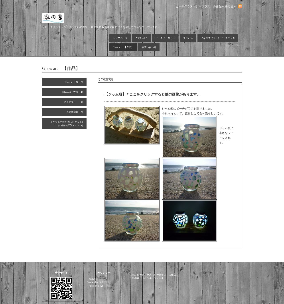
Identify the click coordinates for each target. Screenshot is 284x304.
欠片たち (188, 38)
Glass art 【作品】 (123, 47)
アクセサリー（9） (74, 102)
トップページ (120, 38)
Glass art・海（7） (74, 82)
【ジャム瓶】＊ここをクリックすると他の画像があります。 (152, 94)
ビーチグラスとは (165, 38)
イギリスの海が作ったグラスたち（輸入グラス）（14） (67, 124)
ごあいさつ (141, 38)
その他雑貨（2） (75, 112)
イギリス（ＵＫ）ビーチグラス (218, 38)
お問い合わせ (149, 47)
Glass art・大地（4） (73, 92)
